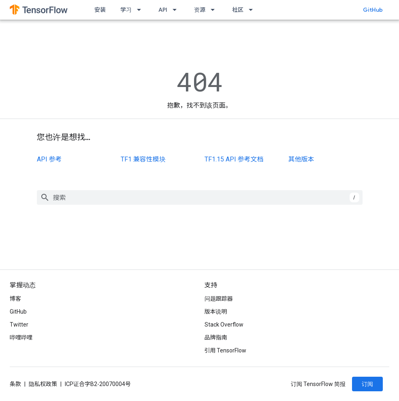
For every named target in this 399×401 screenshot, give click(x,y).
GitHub (373, 9)
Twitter (19, 324)
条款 (15, 384)
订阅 (367, 384)
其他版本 (301, 159)
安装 (100, 9)
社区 (237, 9)
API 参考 (49, 159)
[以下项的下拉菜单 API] (177, 9)
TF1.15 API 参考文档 (234, 159)
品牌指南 (216, 337)
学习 (126, 9)
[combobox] (200, 197)
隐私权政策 (43, 384)
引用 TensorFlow (226, 350)
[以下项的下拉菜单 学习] (141, 9)
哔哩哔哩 (21, 337)
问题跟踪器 (219, 298)
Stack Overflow (224, 324)
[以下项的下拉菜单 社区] (253, 9)
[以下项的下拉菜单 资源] (215, 9)
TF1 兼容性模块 (143, 159)
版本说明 (216, 311)
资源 (199, 9)
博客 (15, 298)
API (162, 9)
